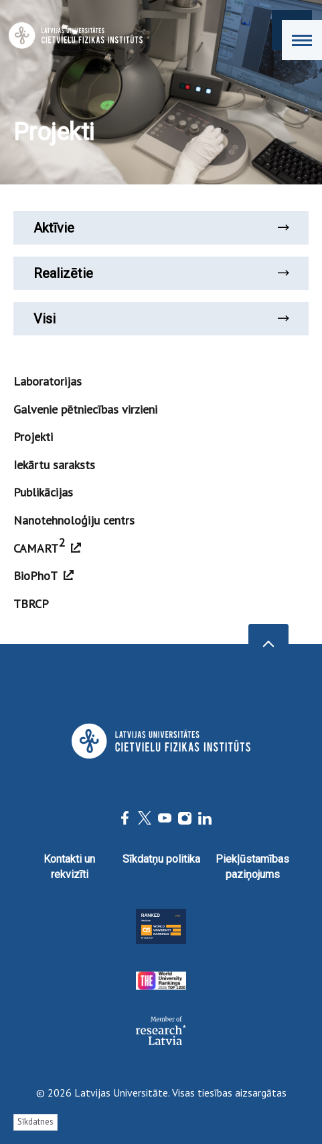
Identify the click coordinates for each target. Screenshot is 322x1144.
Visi (161, 319)
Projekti (33, 436)
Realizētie (161, 273)
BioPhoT (43, 575)
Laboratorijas (47, 381)
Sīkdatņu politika (161, 859)
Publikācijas (43, 492)
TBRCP (31, 603)
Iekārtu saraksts (54, 464)
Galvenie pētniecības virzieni (85, 409)
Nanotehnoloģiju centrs (74, 520)
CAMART (47, 545)
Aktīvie (161, 228)
